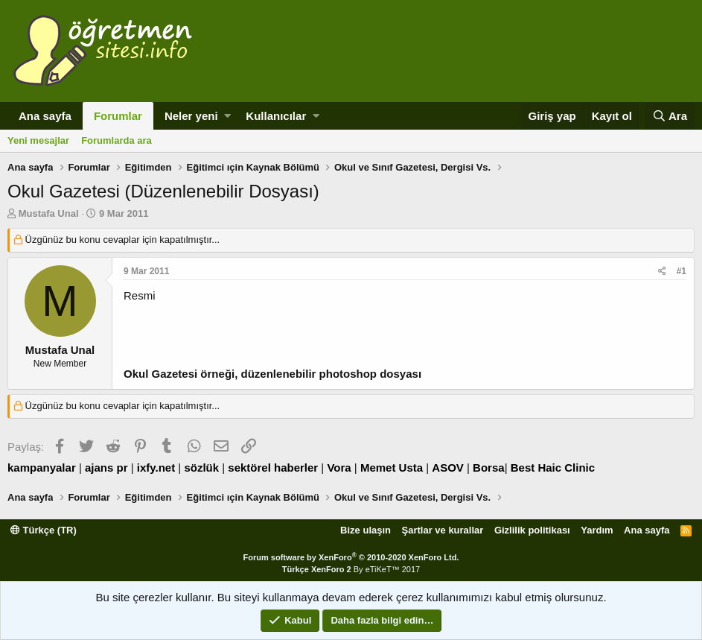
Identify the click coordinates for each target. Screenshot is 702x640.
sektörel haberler (273, 467)
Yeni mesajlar (38, 140)
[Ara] (670, 116)
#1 (681, 271)
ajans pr (106, 467)
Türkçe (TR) (43, 530)
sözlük (201, 467)
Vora (339, 467)
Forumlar (118, 116)
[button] (227, 116)
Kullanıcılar (276, 116)
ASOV (448, 467)
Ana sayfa (45, 116)
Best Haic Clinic (553, 467)
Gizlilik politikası (532, 530)
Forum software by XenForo (351, 557)
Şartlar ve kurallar (443, 530)
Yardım (597, 530)
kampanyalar (41, 467)
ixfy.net (156, 467)
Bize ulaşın (365, 530)
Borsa (489, 467)
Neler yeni (191, 116)
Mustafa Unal (49, 213)
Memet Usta (391, 467)
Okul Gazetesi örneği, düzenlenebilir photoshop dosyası (272, 373)
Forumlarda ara (116, 140)
